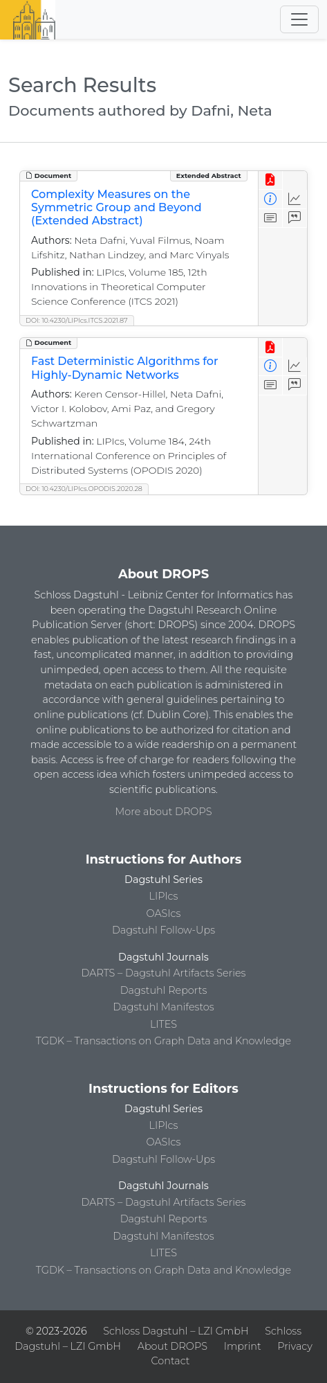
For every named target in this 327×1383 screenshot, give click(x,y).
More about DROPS (163, 811)
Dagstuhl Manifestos (163, 1007)
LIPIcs (163, 896)
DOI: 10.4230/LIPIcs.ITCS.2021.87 (77, 320)
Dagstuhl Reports (163, 990)
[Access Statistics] (295, 199)
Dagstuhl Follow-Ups (163, 930)
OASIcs (164, 913)
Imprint (242, 1346)
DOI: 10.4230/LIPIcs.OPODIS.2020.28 (84, 488)
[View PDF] (271, 180)
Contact (170, 1361)
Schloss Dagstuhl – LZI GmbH (175, 1331)
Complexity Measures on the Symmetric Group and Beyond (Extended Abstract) (116, 207)
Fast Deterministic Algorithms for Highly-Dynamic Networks (124, 368)
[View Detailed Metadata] (271, 199)
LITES (163, 1024)
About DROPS (172, 1346)
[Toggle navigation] (299, 19)
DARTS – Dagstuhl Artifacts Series (164, 973)
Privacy (294, 1346)
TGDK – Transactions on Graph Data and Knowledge (163, 1041)
